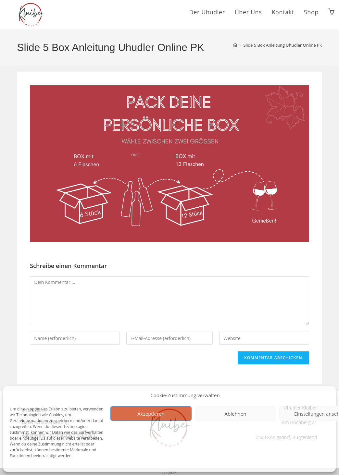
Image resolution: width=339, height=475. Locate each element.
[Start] (235, 45)
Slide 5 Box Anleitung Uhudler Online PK (282, 45)
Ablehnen (235, 413)
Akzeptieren (150, 413)
